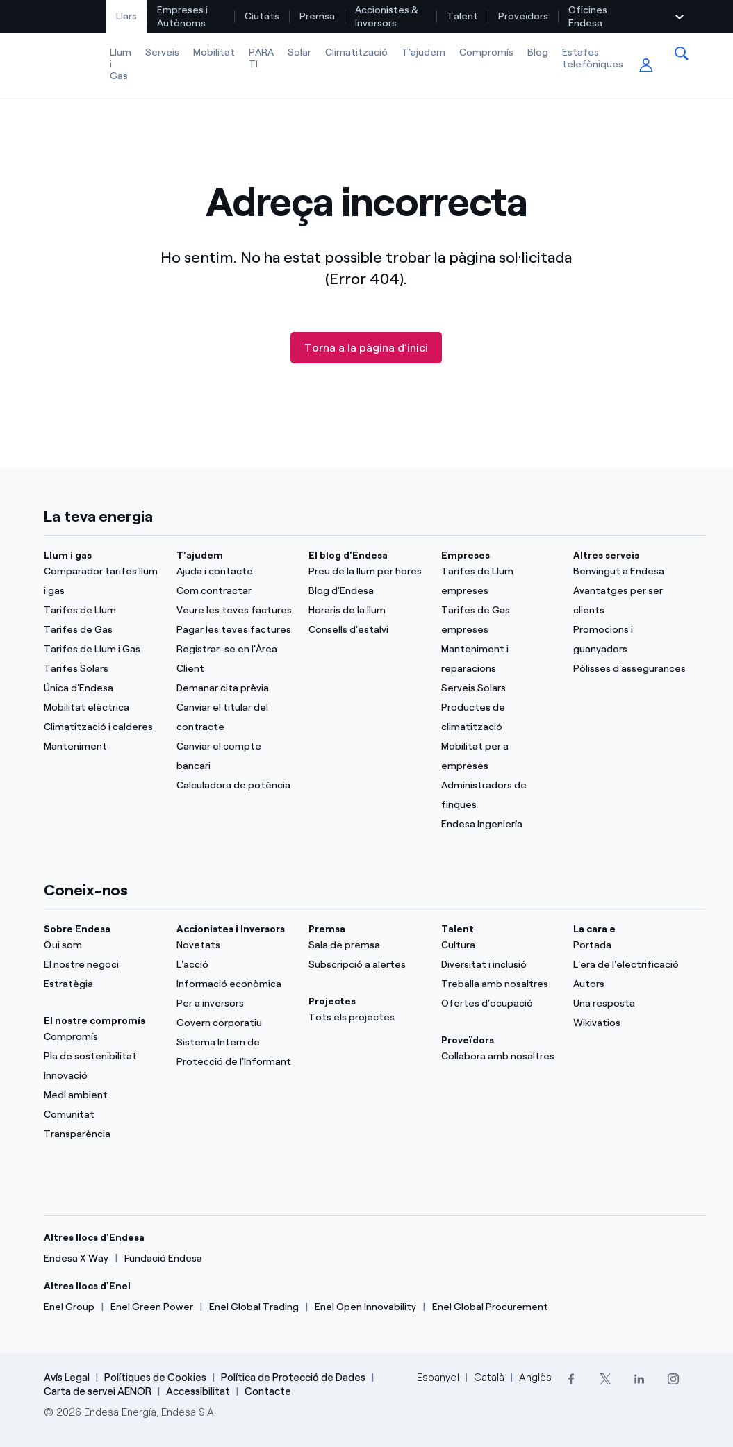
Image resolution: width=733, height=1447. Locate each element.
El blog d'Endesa (348, 555)
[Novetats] (234, 945)
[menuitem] (126, 16)
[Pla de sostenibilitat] (101, 1056)
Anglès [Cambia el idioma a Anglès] (535, 1377)
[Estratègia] (101, 984)
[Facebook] (571, 1378)
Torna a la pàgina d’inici (366, 347)
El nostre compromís (94, 1021)
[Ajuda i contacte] (234, 571)
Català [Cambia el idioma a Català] (489, 1377)
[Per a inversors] (234, 1004)
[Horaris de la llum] (366, 610)
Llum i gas (68, 555)
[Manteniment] (101, 746)
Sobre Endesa (77, 929)
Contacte (268, 1391)
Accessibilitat (198, 1391)
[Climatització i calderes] (101, 727)
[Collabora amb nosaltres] (499, 1056)
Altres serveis (606, 555)
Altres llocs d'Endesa (94, 1237)
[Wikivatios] (631, 1023)
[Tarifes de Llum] (101, 610)
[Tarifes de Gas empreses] (499, 620)
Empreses (465, 555)
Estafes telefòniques (592, 58)
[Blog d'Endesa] (366, 591)
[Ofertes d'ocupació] (499, 1004)
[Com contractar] (234, 591)
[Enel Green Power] (151, 1307)
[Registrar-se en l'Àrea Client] (234, 659)
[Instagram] (673, 1378)
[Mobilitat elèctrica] (101, 708)
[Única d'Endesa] (101, 688)
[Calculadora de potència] (234, 785)
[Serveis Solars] (499, 688)
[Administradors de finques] (499, 795)
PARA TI (261, 58)
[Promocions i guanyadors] (631, 639)
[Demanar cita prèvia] (234, 688)
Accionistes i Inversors (230, 929)
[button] (681, 53)
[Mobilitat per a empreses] (499, 756)
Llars (126, 16)
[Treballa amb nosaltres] (499, 984)
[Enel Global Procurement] (490, 1307)
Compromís (486, 52)
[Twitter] (605, 1378)
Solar (299, 52)
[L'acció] (234, 965)
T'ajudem (423, 52)
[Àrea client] (646, 65)
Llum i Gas (120, 64)
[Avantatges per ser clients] (631, 600)
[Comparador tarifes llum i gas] (101, 581)
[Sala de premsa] (366, 945)
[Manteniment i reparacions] (499, 659)
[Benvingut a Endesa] (631, 571)
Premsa (317, 16)
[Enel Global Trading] (254, 1307)
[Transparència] (101, 1134)
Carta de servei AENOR (97, 1391)
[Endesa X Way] (76, 1258)
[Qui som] (101, 945)
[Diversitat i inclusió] (499, 965)
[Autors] (631, 984)
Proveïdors (523, 16)
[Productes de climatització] (499, 717)
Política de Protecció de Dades (293, 1377)
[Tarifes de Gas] (101, 630)
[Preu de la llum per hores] (366, 571)
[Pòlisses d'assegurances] (631, 669)
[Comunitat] (101, 1115)
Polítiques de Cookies (155, 1377)
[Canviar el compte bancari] (234, 756)
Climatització (356, 52)
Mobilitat (214, 52)
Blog (537, 52)
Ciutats (262, 16)
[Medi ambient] (101, 1095)
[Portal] (631, 945)
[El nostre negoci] (101, 965)
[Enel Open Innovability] (365, 1307)
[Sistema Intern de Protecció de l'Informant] (234, 1052)
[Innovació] (101, 1076)
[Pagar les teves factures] (234, 630)
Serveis (162, 52)
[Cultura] (499, 945)
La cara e (594, 929)
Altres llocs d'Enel (87, 1286)
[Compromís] (101, 1037)
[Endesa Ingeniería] (499, 824)
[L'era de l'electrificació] (631, 965)
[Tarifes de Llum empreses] (499, 581)
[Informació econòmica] (234, 984)
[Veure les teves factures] (234, 610)
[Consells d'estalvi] (366, 630)
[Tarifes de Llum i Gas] (101, 649)
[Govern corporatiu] (234, 1023)
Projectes (332, 1001)
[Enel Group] (69, 1307)
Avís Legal (67, 1377)
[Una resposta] (631, 1004)
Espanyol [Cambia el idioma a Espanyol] (438, 1377)
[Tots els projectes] (366, 1017)
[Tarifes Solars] (101, 669)
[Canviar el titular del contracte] (234, 717)
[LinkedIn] (639, 1378)
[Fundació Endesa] (163, 1258)
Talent (462, 16)
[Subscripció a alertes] (366, 965)
